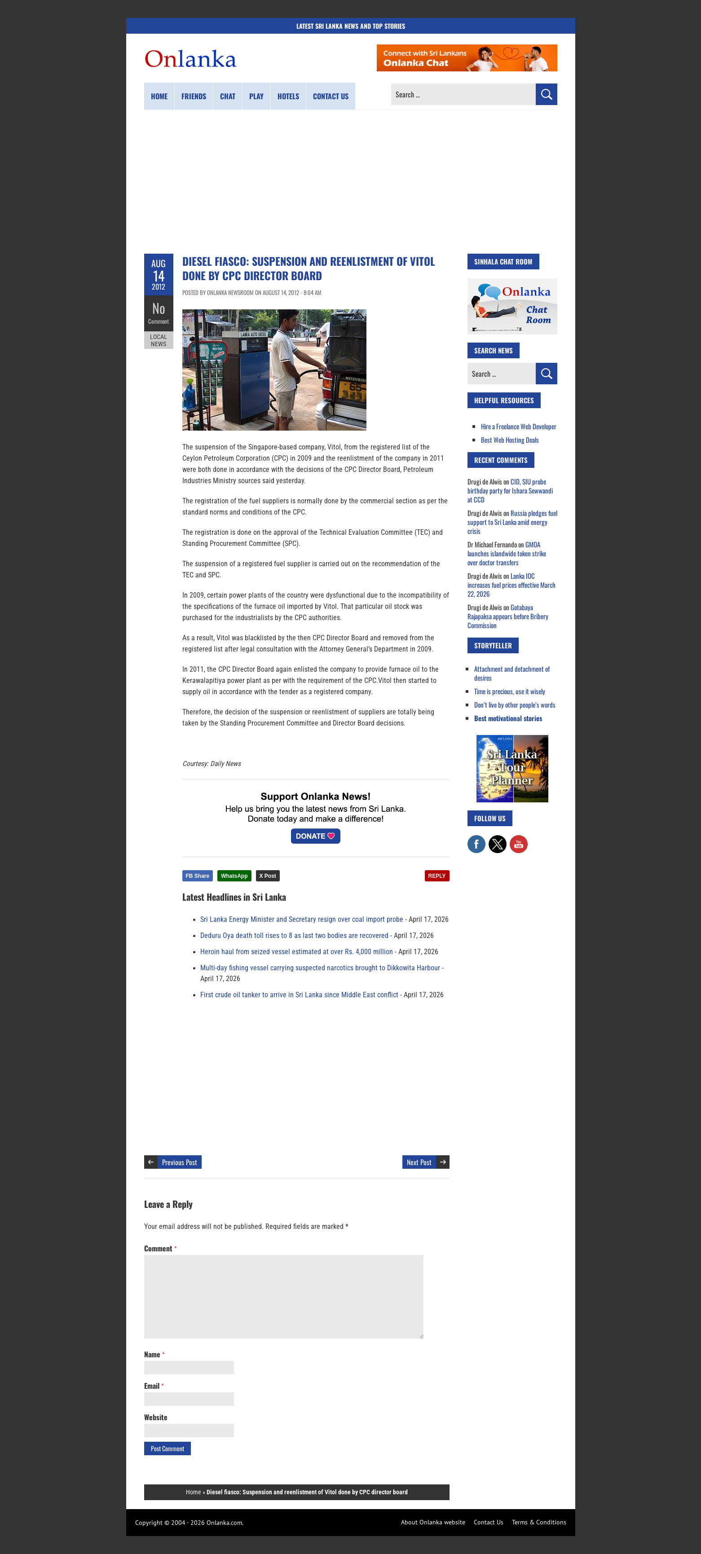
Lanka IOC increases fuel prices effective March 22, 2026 (511, 585)
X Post (268, 876)
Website (156, 1417)
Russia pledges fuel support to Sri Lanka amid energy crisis (512, 522)
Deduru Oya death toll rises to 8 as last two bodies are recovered (294, 936)
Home (159, 96)
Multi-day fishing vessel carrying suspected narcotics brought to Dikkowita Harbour (320, 968)
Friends (193, 96)
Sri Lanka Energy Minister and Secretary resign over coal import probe (301, 920)
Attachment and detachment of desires (512, 673)
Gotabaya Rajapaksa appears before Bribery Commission (507, 616)
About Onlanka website (433, 1522)
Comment (158, 321)
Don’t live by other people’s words (515, 704)
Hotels (288, 96)
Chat (227, 96)
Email (153, 1385)
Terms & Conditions (539, 1522)
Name (154, 1354)
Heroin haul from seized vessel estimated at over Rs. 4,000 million (296, 952)
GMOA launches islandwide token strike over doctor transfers (506, 553)
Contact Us (488, 1522)
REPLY (437, 876)
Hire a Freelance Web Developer (518, 426)
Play (256, 96)
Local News (158, 340)
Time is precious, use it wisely (509, 691)
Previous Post (179, 1162)
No (158, 308)
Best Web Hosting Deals (510, 440)
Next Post (419, 1162)
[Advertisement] (350, 182)
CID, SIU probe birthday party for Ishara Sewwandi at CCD (510, 490)
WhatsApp (234, 876)
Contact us (330, 96)
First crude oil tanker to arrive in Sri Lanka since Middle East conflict (299, 995)
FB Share (198, 876)
